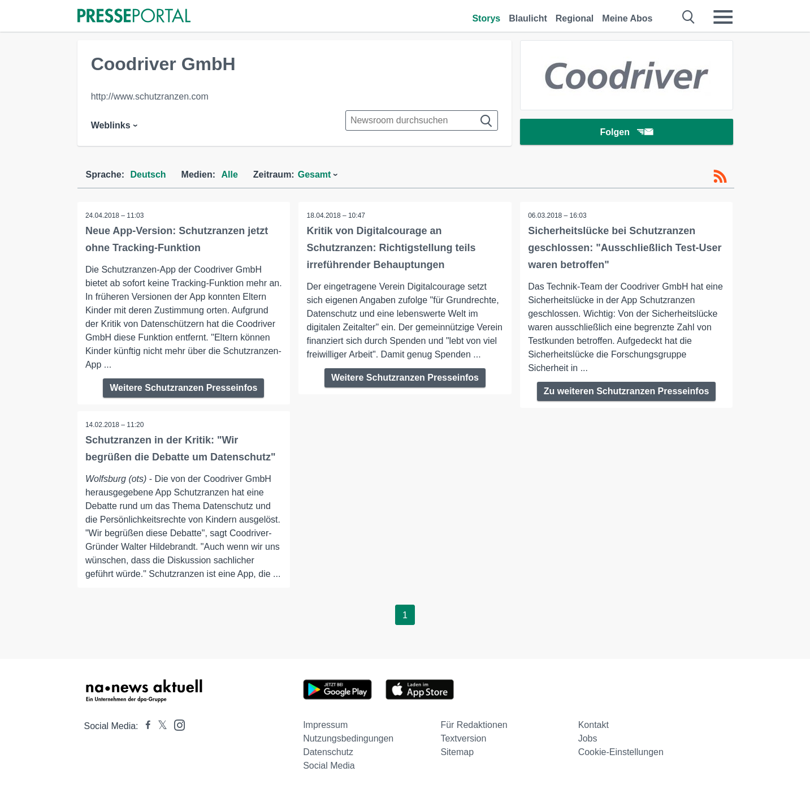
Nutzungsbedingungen (348, 738)
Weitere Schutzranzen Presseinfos (183, 388)
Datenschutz (328, 752)
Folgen (626, 132)
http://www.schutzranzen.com (150, 96)
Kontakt (593, 725)
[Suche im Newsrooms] (421, 120)
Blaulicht (528, 18)
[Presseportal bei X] (159, 726)
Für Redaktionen (473, 725)
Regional (575, 18)
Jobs (587, 738)
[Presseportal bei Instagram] (176, 724)
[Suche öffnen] (689, 17)
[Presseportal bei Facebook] (144, 726)
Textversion (463, 738)
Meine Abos (627, 18)
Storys (486, 18)
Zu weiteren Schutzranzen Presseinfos (626, 391)
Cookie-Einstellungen (621, 752)
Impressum (325, 725)
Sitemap (457, 752)
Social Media (329, 765)
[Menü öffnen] (723, 17)
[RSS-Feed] (720, 176)
